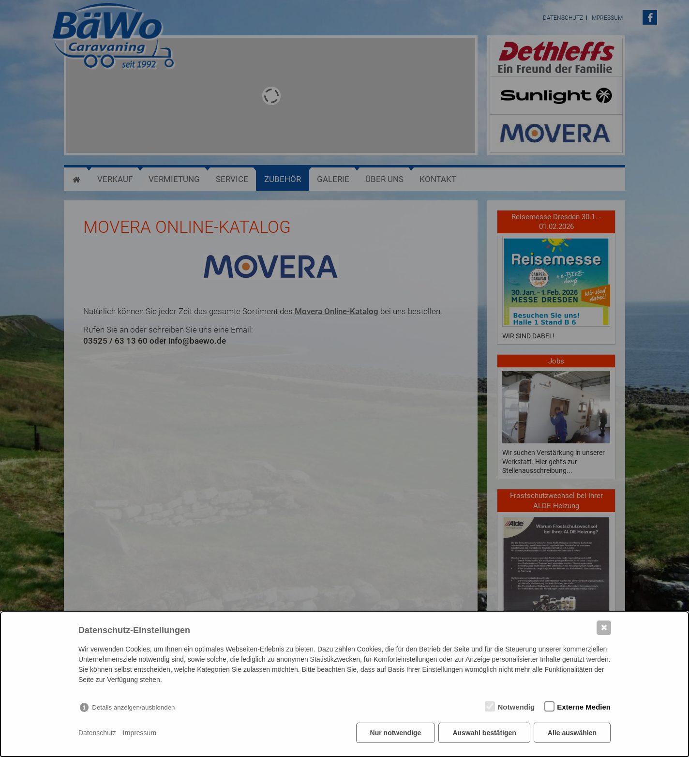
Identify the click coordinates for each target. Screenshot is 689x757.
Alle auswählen (572, 733)
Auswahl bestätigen (484, 733)
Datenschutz (97, 733)
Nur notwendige (395, 733)
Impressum (139, 733)
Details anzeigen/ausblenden (133, 707)
